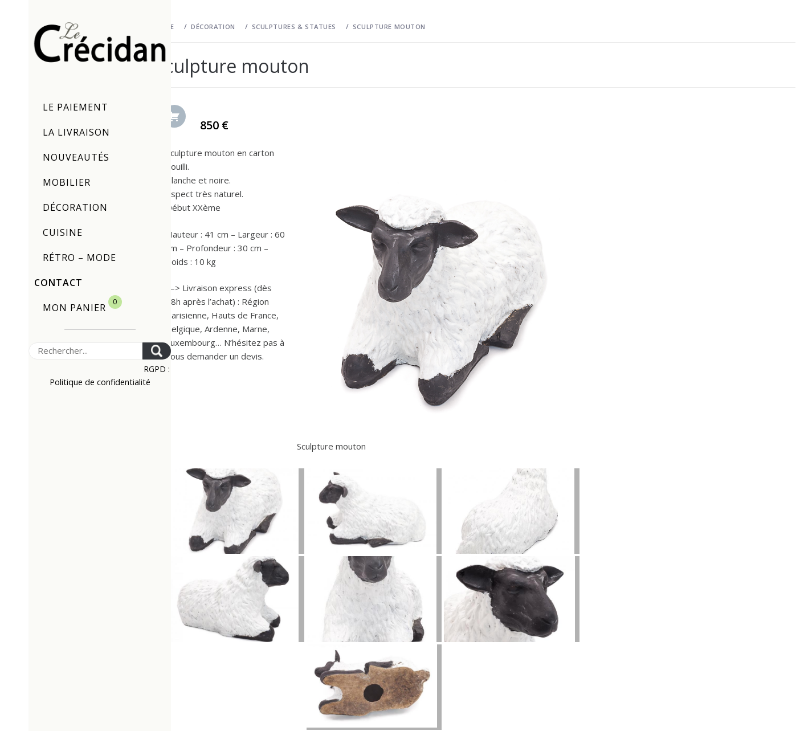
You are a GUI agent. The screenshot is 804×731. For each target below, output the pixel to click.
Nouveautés (76, 157)
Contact (58, 282)
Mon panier (82, 304)
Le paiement (75, 107)
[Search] (85, 351)
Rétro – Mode (79, 257)
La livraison (76, 132)
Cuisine (63, 232)
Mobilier (67, 182)
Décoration (75, 207)
